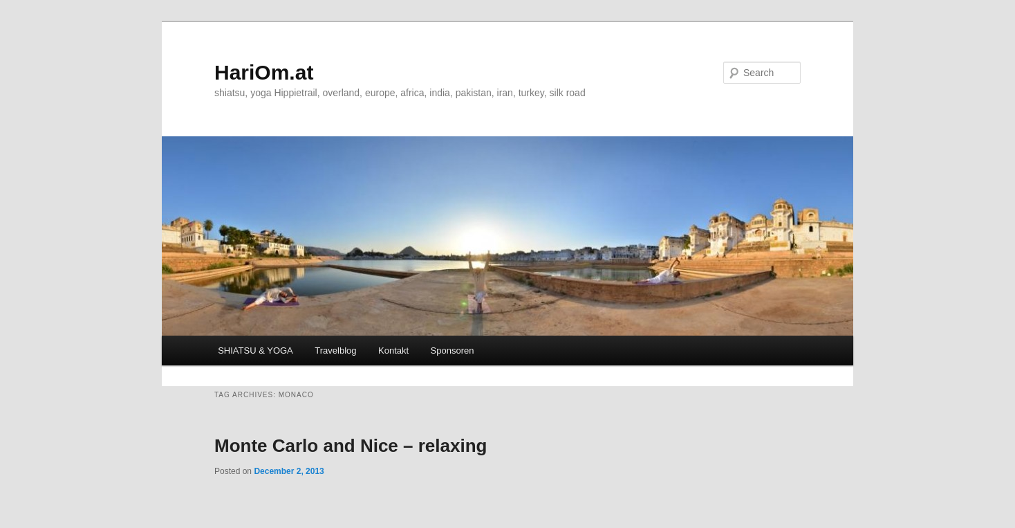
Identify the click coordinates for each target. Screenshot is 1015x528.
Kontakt (393, 350)
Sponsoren (452, 350)
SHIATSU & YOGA (255, 350)
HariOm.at (263, 72)
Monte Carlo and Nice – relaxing (350, 445)
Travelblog (335, 350)
